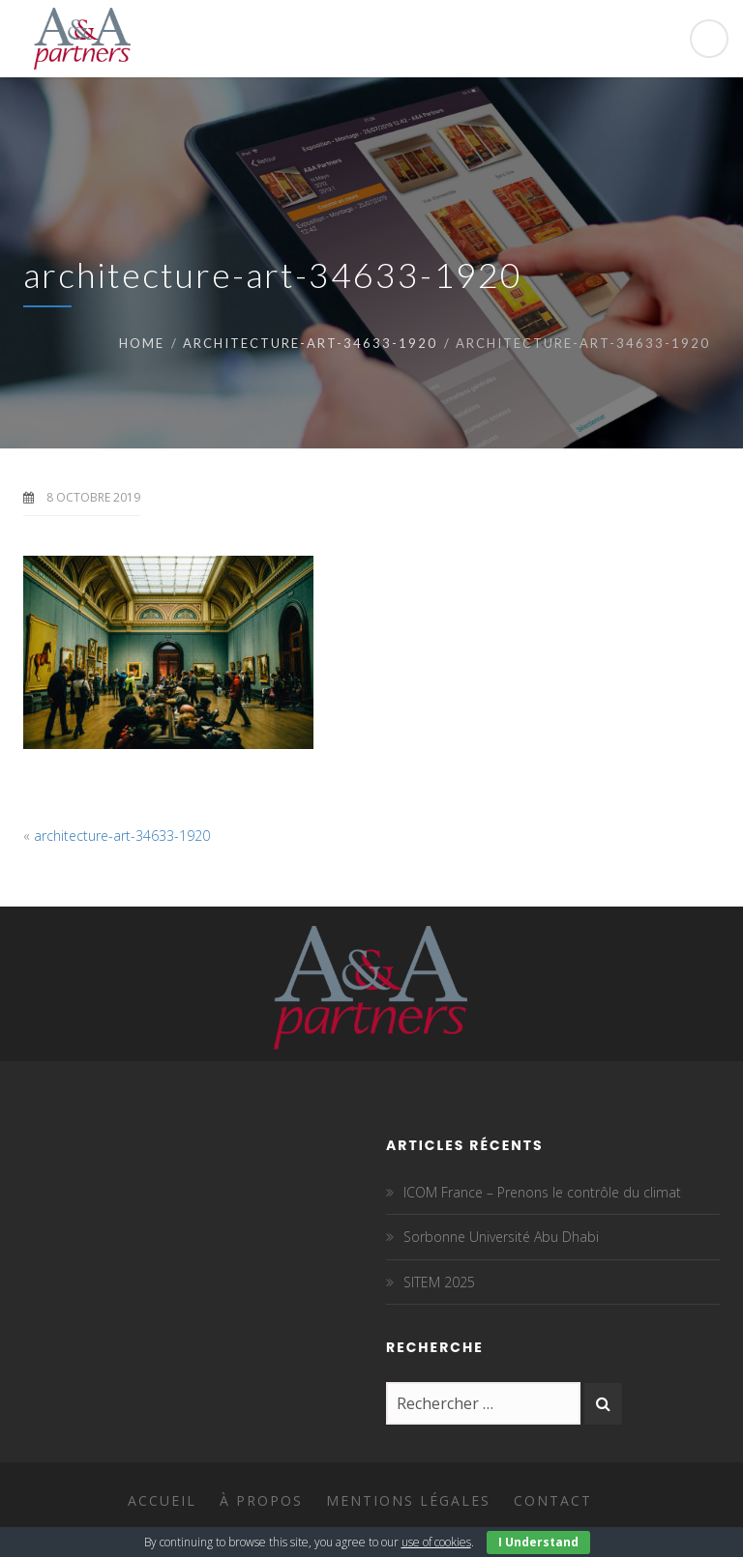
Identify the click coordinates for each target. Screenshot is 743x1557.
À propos (261, 1500)
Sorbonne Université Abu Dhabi (501, 1236)
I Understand (538, 1542)
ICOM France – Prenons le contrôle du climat (542, 1192)
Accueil (162, 1500)
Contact (553, 1500)
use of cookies (436, 1542)
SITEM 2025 (439, 1282)
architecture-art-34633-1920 (310, 343)
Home (141, 343)
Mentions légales (408, 1500)
